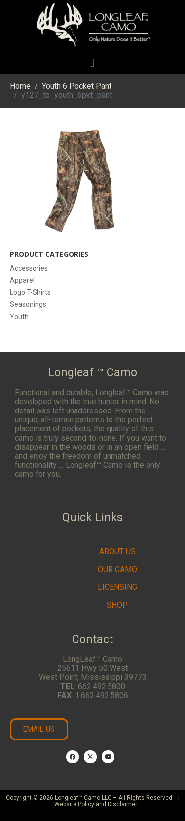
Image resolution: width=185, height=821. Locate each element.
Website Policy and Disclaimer (95, 804)
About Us (117, 551)
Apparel (22, 280)
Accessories (29, 268)
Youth (19, 317)
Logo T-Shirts (30, 292)
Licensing (117, 587)
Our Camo (117, 569)
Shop (117, 605)
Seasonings (28, 304)
